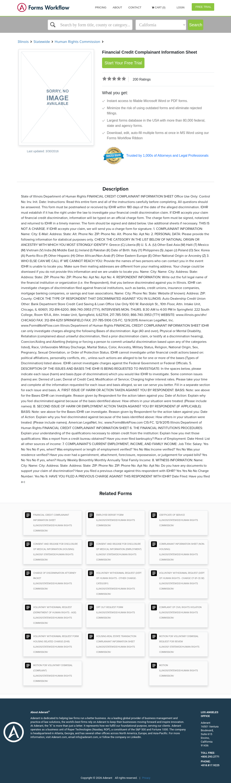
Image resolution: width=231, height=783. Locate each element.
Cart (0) (158, 7)
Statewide (42, 41)
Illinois (23, 41)
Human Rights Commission (77, 41)
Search (195, 25)
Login (180, 7)
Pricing (100, 7)
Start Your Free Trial (123, 63)
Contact (134, 7)
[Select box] (90, 25)
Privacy (146, 777)
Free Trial (203, 6)
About (117, 7)
